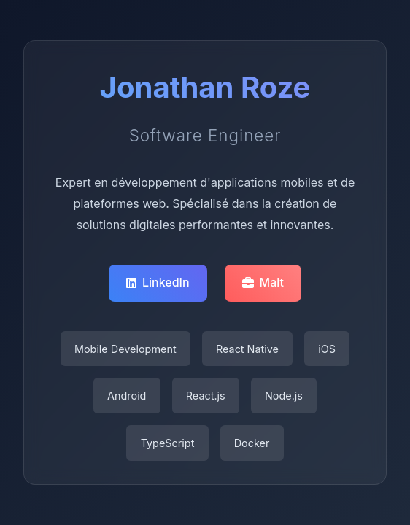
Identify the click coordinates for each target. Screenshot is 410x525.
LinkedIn (158, 282)
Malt (263, 282)
